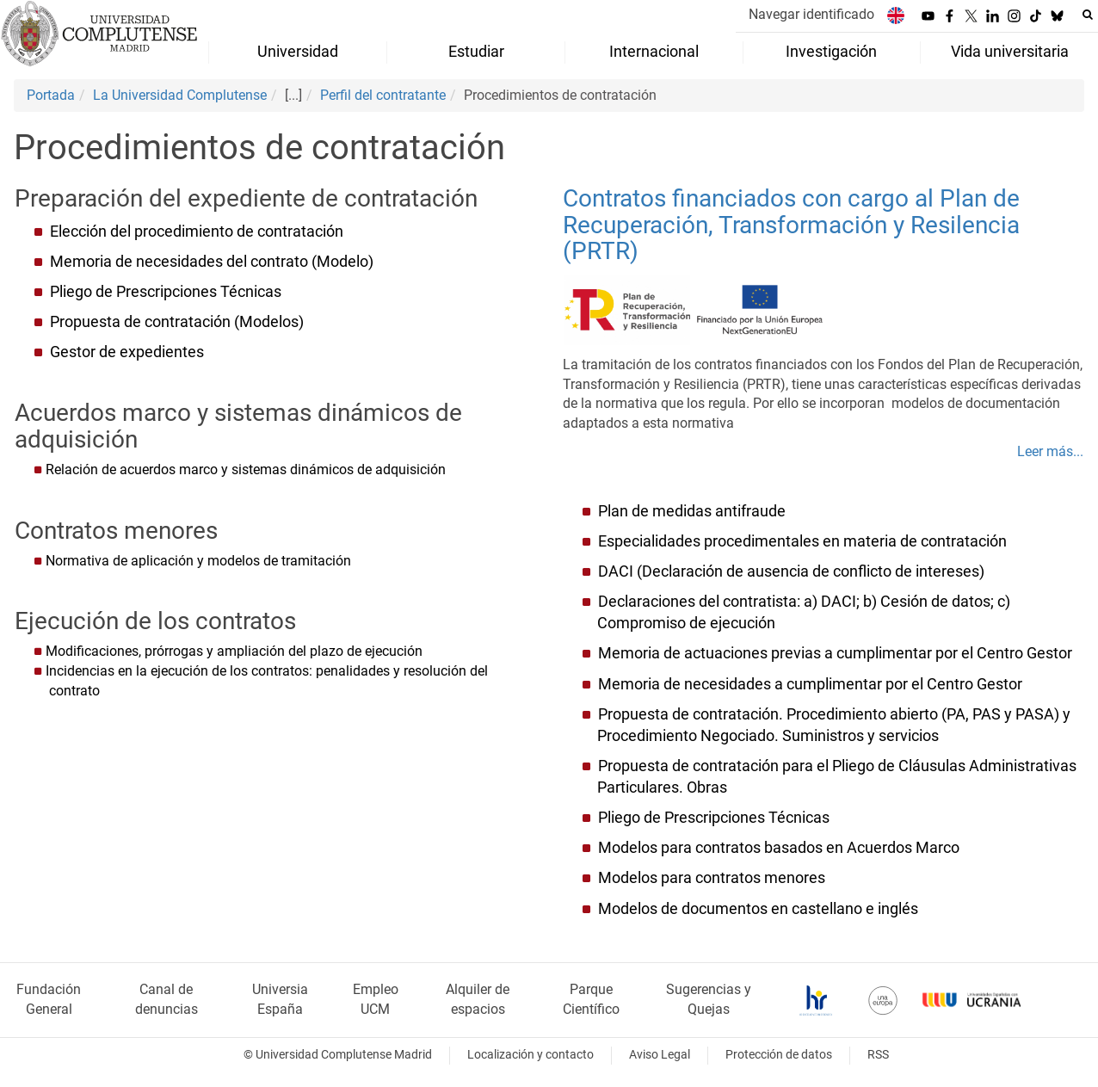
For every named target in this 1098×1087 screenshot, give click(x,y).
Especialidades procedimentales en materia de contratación (802, 541)
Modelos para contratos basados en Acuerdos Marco (778, 847)
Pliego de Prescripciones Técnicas (165, 291)
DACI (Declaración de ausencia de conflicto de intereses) (791, 571)
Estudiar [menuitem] (476, 51)
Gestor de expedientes (127, 352)
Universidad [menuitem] (297, 51)
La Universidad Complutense (180, 95)
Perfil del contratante (383, 95)
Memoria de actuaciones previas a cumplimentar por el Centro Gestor (833, 653)
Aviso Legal (659, 1054)
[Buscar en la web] (1087, 14)
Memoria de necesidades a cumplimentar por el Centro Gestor (808, 684)
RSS (878, 1054)
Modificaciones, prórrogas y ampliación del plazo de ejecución (234, 651)
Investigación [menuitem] (831, 51)
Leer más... (1050, 451)
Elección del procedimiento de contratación (196, 231)
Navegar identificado (811, 14)
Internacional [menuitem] (654, 51)
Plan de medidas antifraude (692, 511)
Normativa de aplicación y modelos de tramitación (198, 561)
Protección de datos (778, 1054)
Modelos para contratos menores (711, 877)
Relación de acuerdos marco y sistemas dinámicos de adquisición (246, 469)
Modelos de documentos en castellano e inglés (758, 908)
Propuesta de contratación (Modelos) (177, 321)
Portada (51, 95)
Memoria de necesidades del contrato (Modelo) (211, 261)
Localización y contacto (530, 1054)
